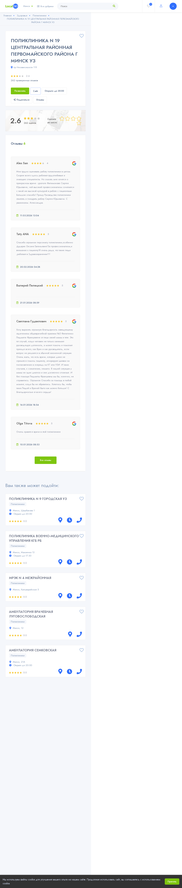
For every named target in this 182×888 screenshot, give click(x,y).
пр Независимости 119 (24, 67)
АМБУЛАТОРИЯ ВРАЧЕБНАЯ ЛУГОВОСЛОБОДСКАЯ (31, 614)
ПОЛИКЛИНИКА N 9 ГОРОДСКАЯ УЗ (38, 499)
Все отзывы (45, 460)
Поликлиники (18, 504)
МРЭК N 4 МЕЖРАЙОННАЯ (30, 578)
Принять (172, 881)
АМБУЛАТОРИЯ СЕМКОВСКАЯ (32, 650)
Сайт (35, 91)
